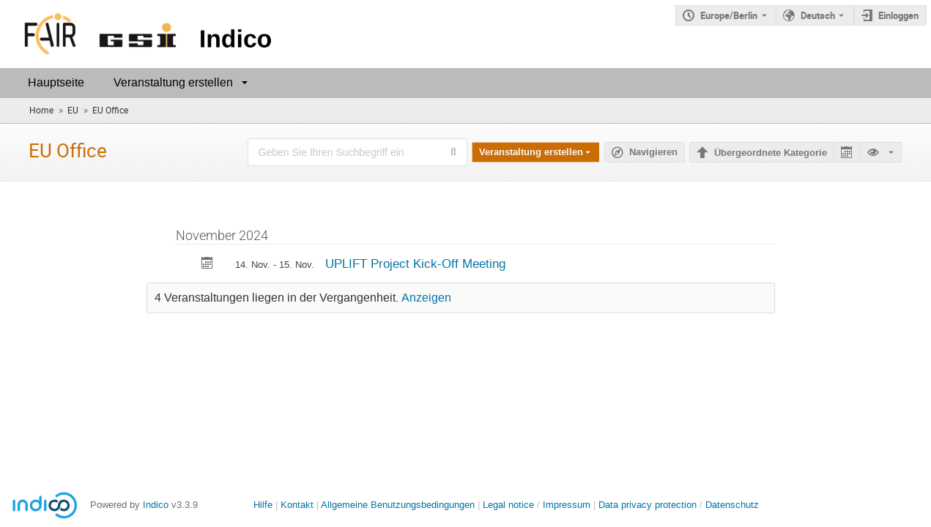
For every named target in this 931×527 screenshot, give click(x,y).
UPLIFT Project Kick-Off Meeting (415, 263)
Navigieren (653, 152)
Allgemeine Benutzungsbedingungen (398, 504)
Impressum (566, 504)
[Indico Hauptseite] (139, 34)
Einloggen (898, 15)
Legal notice (510, 504)
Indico (155, 504)
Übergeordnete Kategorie (770, 153)
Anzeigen (426, 298)
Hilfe (262, 504)
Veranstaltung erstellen (173, 82)
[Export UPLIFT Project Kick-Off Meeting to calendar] (207, 265)
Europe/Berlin (728, 15)
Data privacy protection (649, 504)
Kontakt (297, 504)
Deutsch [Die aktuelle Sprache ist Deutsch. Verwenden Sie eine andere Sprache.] (818, 15)
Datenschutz (732, 504)
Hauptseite (56, 82)
